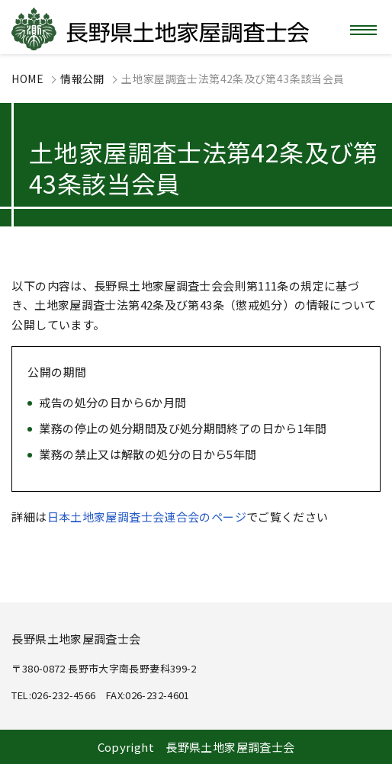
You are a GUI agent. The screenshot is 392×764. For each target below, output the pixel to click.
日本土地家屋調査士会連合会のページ (146, 517)
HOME (27, 78)
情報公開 (82, 78)
